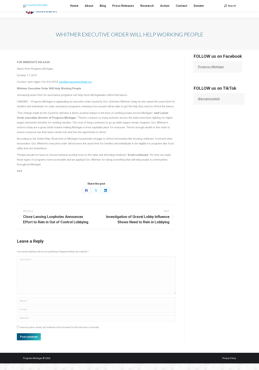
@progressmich (209, 105)
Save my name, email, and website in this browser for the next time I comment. (60, 334)
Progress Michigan (211, 73)
